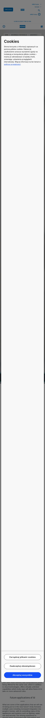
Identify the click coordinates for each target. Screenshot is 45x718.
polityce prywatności (12, 64)
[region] (22, 359)
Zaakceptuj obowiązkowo (22, 666)
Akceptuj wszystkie (22, 675)
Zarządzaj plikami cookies (22, 657)
